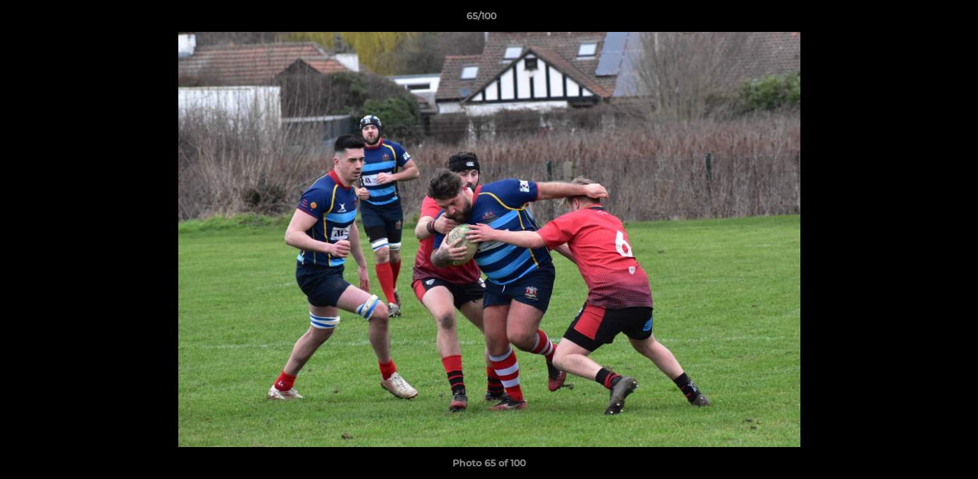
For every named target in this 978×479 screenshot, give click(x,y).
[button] (922, 19)
